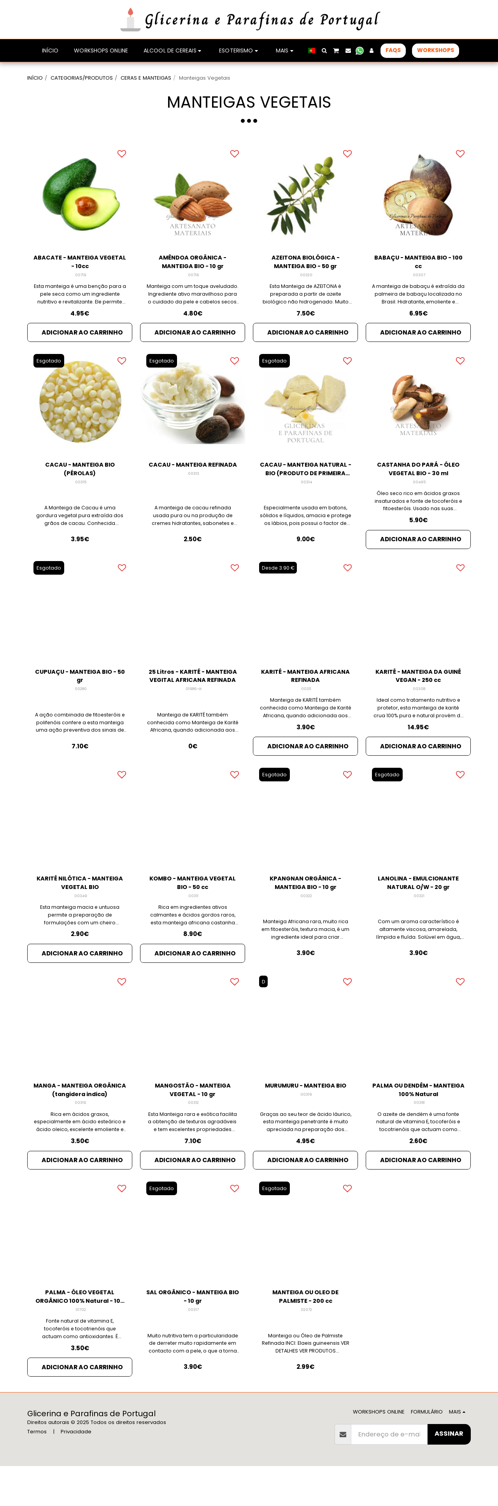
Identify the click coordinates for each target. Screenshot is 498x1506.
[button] (324, 50)
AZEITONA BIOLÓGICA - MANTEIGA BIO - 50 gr (305, 283)
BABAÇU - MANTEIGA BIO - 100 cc (418, 283)
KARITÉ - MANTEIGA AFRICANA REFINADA (305, 703)
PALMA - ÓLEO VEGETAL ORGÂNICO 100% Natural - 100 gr (79, 1334)
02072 (306, 1348)
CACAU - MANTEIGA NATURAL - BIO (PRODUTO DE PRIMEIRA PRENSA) (305, 494)
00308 (419, 717)
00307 (419, 297)
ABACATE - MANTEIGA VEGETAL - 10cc (80, 283)
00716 (193, 297)
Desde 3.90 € (279, 594)
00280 (80, 717)
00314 (306, 507)
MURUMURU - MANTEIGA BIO (305, 1124)
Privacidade (76, 1471)
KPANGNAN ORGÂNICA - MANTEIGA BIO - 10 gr (305, 914)
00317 (193, 1348)
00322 (306, 928)
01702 (80, 1348)
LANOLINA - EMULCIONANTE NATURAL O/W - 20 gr (418, 914)
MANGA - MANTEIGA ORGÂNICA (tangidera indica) (79, 1124)
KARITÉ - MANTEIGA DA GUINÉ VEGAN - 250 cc (418, 703)
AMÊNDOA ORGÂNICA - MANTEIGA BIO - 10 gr (192, 283)
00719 (80, 297)
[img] (79, 215)
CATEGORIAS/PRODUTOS (82, 78)
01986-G (193, 717)
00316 (80, 1138)
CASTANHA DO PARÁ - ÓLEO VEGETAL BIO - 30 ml (418, 493)
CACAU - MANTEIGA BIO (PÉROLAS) (80, 493)
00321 (419, 928)
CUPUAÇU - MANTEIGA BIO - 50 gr (80, 703)
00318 (419, 1138)
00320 (306, 297)
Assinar (449, 1473)
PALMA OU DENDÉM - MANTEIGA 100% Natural (418, 1124)
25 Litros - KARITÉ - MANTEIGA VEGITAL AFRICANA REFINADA (192, 704)
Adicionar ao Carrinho (82, 354)
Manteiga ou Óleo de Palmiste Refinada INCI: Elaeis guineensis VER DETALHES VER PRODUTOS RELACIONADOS (305, 1385)
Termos (37, 1471)
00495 (419, 507)
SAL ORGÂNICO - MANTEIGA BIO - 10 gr (192, 1334)
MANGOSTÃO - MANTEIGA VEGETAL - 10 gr (192, 1124)
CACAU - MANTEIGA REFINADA (192, 493)
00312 (193, 1138)
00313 (193, 507)
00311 (306, 717)
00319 (306, 1138)
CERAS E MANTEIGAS (146, 78)
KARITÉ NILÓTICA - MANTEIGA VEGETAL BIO (80, 914)
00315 (80, 507)
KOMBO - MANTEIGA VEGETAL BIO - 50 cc (192, 914)
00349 (80, 928)
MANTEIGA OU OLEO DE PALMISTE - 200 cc (305, 1334)
